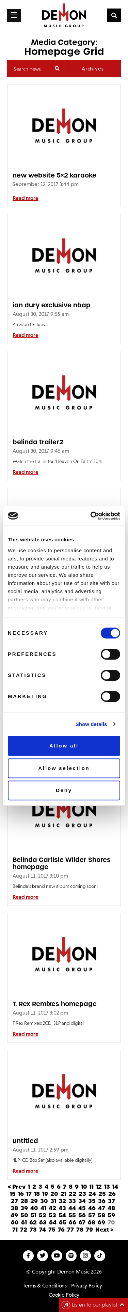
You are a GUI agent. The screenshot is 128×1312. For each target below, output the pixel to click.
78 (79, 1229)
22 (72, 1194)
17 (29, 1194)
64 (53, 1222)
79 (89, 1229)
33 (72, 1201)
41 (43, 1208)
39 (24, 1208)
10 (84, 1186)
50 (24, 1215)
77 (70, 1229)
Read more (25, 198)
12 (99, 1186)
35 (92, 1201)
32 (62, 1201)
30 (44, 1201)
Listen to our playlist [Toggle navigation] (89, 1305)
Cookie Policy (64, 1295)
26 (112, 1194)
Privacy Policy (86, 1285)
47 (101, 1208)
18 (37, 1194)
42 (52, 1208)
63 (43, 1222)
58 (101, 1215)
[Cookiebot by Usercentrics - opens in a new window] (91, 515)
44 (72, 1208)
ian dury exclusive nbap (52, 305)
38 (14, 1208)
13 (107, 1186)
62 (33, 1222)
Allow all (64, 745)
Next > (104, 1229)
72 (23, 1229)
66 (72, 1222)
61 (24, 1222)
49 (14, 1215)
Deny (64, 790)
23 (82, 1194)
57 (91, 1215)
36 (102, 1201)
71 (15, 1229)
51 (33, 1215)
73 (33, 1229)
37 (111, 1201)
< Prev (17, 1186)
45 (82, 1208)
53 (52, 1215)
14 (115, 1186)
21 (63, 1194)
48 (111, 1208)
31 (53, 1201)
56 (82, 1215)
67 (82, 1222)
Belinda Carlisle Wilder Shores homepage (62, 863)
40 (34, 1208)
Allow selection (64, 768)
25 (102, 1194)
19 (45, 1194)
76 (61, 1229)
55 (72, 1215)
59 (111, 1215)
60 (15, 1222)
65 (62, 1222)
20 (54, 1194)
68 (91, 1222)
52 (42, 1215)
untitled (25, 1140)
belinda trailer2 (38, 442)
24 (92, 1194)
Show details (91, 724)
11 (92, 1186)
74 (42, 1229)
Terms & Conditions (45, 1285)
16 (21, 1194)
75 (51, 1229)
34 (82, 1201)
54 (62, 1215)
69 (101, 1222)
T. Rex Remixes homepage (55, 1003)
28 (24, 1201)
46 (92, 1208)
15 (13, 1194)
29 (34, 1201)
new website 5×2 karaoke (54, 175)
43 (62, 1208)
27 (14, 1201)
